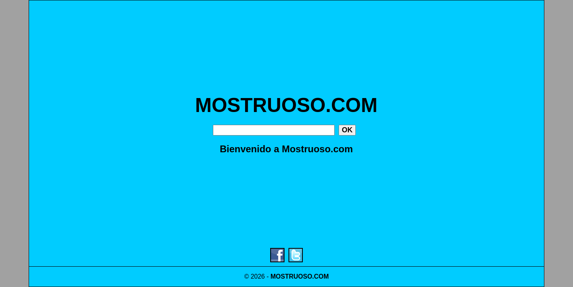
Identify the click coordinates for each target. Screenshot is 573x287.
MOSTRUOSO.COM (286, 105)
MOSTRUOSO (291, 276)
